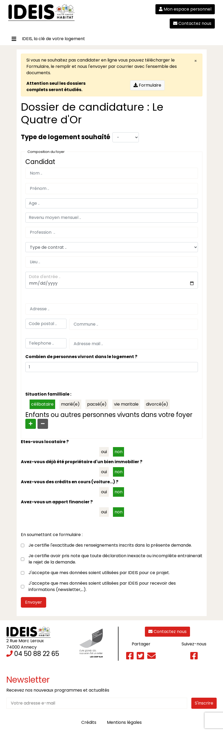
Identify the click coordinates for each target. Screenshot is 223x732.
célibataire (42, 404)
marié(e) (70, 404)
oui (104, 452)
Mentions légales (124, 722)
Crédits (88, 722)
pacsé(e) (97, 404)
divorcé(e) (157, 404)
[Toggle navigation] (14, 39)
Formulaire (37, 66)
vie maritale (126, 404)
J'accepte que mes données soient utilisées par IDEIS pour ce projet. (99, 573)
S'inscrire (204, 703)
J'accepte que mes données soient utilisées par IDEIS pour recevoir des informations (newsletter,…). (102, 586)
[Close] (195, 60)
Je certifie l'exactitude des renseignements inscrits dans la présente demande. (110, 545)
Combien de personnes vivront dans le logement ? (81, 357)
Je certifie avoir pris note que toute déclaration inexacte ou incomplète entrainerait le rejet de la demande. (115, 559)
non (118, 452)
